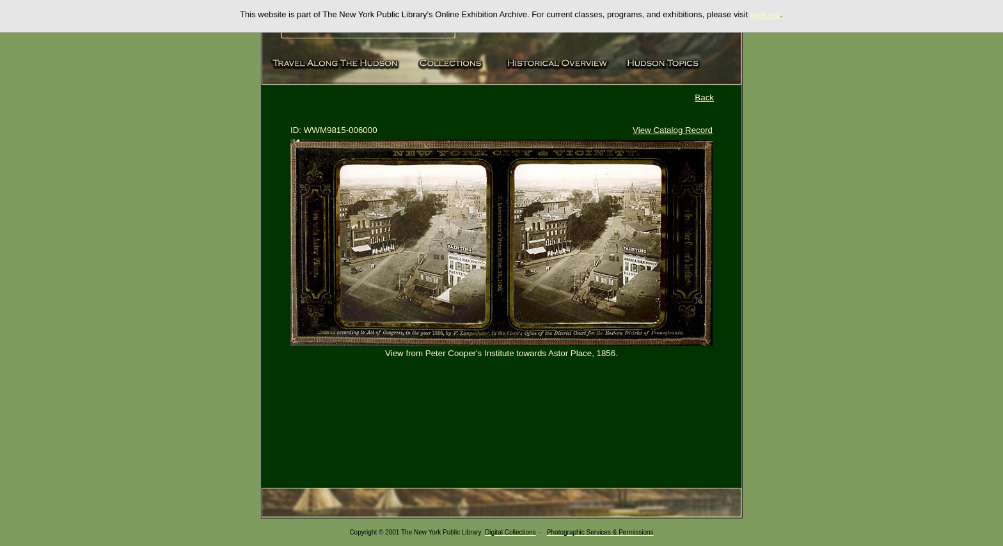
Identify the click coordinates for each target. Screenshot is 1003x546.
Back (704, 97)
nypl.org (765, 14)
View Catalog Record (673, 130)
